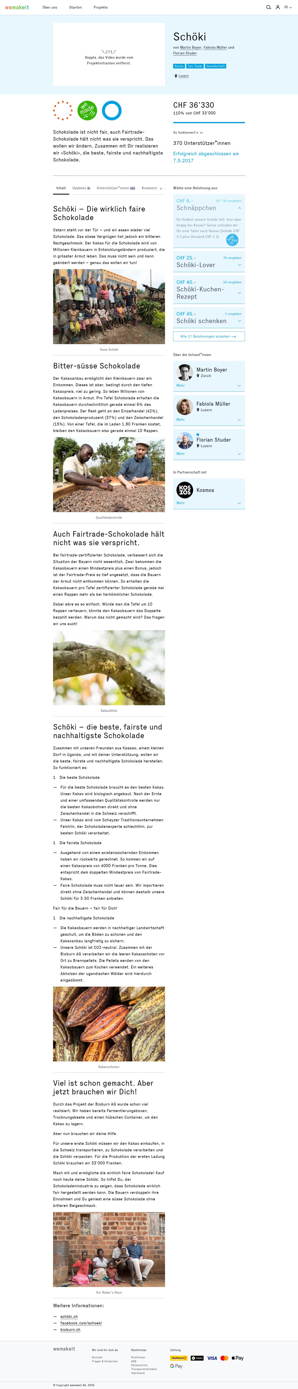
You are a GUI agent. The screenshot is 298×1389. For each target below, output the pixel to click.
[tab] (61, 188)
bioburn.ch (70, 1329)
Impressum (138, 1373)
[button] (269, 7)
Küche (179, 66)
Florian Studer (185, 53)
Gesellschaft (215, 66)
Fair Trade (195, 66)
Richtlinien (138, 1357)
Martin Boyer (191, 47)
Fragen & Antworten (105, 1361)
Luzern (184, 76)
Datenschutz (139, 1365)
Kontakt (97, 1357)
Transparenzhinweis (144, 1369)
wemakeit (64, 1348)
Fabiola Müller (215, 47)
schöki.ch (69, 1316)
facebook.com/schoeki (81, 1323)
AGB (133, 1361)
